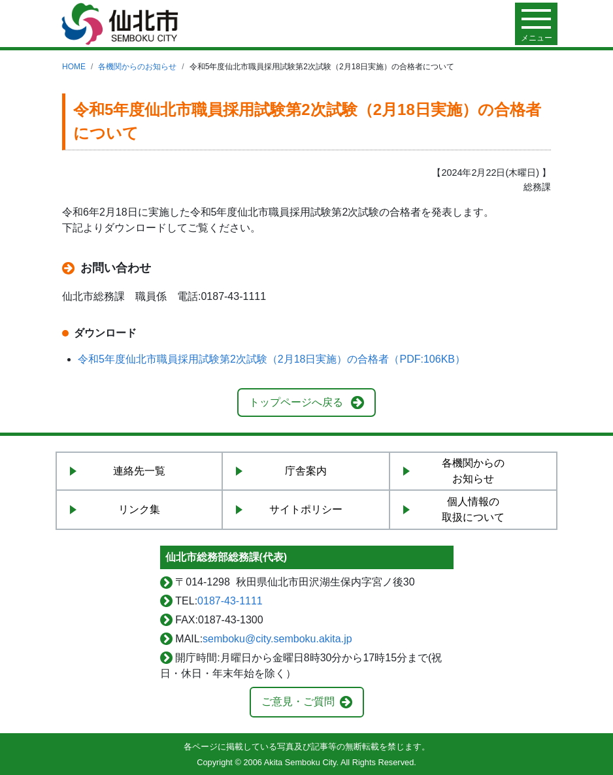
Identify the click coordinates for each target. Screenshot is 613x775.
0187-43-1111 (230, 600)
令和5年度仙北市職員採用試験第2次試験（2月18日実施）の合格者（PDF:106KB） (271, 359)
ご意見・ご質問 (298, 701)
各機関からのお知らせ (137, 66)
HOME (74, 66)
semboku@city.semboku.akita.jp (277, 638)
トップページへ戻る (296, 402)
